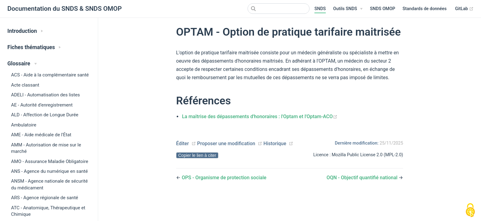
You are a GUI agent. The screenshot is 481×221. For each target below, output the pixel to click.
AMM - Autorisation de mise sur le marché (46, 148)
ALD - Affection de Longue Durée (44, 115)
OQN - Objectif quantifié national (362, 177)
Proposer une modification (226, 143)
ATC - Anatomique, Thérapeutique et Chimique (48, 211)
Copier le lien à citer (197, 155)
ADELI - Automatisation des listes (45, 95)
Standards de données (424, 8)
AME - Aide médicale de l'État (41, 135)
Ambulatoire (23, 125)
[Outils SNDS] (348, 9)
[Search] (279, 8)
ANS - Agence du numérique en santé (49, 171)
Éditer (182, 143)
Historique (275, 143)
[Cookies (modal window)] (470, 210)
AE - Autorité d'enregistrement (42, 105)
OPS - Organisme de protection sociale (224, 177)
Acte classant (25, 85)
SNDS (320, 8)
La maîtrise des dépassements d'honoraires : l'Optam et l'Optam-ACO (259, 116)
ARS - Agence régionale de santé (44, 197)
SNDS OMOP (382, 8)
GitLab (464, 9)
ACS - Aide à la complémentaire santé (50, 75)
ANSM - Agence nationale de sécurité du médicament (49, 184)
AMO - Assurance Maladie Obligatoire (49, 161)
